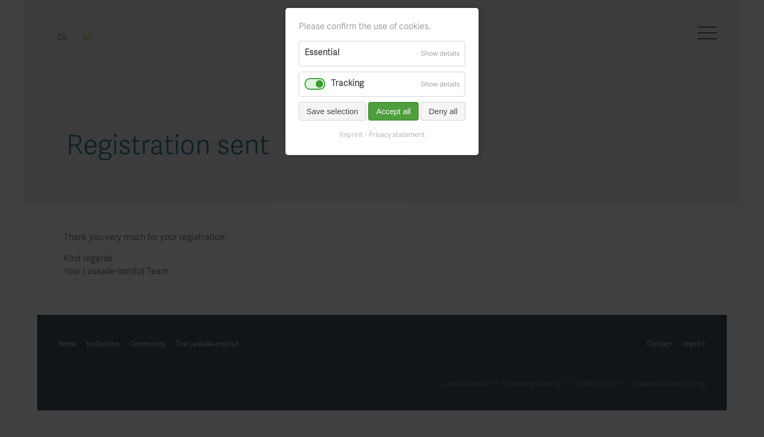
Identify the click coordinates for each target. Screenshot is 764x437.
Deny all (443, 111)
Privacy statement (397, 135)
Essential (322, 53)
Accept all (393, 111)
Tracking (347, 84)
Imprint (351, 135)
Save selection (333, 111)
